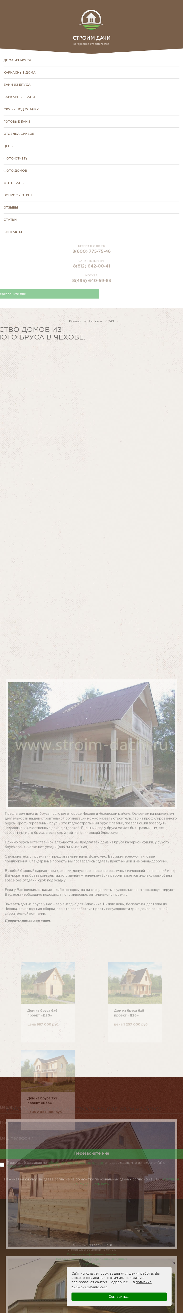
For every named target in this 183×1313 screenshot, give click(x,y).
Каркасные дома (20, 72)
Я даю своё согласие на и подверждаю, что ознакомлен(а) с (86, 1165)
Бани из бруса (17, 84)
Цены (8, 146)
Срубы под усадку (21, 109)
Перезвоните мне (91, 1159)
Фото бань (14, 183)
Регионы (95, 323)
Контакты (13, 232)
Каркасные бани (19, 97)
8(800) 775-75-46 (91, 258)
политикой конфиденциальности (34, 1166)
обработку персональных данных (76, 1163)
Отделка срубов (19, 133)
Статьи (10, 219)
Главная (75, 323)
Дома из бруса (17, 60)
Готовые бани (17, 121)
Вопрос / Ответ (18, 195)
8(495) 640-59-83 (91, 287)
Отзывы (11, 207)
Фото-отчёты (16, 158)
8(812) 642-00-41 (91, 273)
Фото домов (15, 170)
